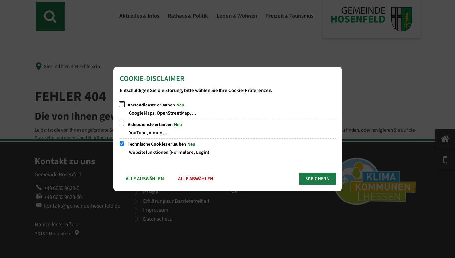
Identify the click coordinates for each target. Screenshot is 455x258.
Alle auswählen (145, 179)
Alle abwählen (195, 179)
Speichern (317, 179)
